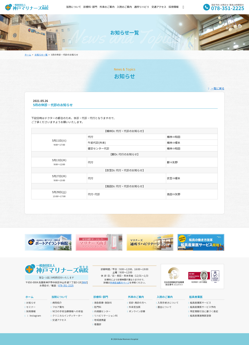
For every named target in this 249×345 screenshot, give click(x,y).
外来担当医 (134, 307)
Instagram (33, 315)
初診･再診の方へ (137, 302)
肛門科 (97, 307)
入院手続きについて (168, 302)
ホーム (28, 54)
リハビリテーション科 (106, 315)
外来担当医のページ (119, 282)
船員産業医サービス (200, 302)
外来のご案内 (107, 6)
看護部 (97, 324)
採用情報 (174, 6)
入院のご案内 (124, 6)
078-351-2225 (66, 285)
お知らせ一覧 (41, 54)
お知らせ (31, 302)
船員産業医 (196, 297)
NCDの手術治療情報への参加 (67, 311)
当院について (73, 6)
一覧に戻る (215, 88)
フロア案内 (58, 307)
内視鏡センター (102, 311)
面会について (165, 307)
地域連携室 (100, 320)
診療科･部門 (90, 6)
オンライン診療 (137, 311)
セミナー (31, 307)
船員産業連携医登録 (200, 315)
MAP (84, 282)
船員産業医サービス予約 (203, 307)
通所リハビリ (141, 6)
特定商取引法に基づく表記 (204, 311)
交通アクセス (158, 6)
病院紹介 (57, 302)
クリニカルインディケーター (67, 315)
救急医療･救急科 (103, 302)
